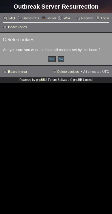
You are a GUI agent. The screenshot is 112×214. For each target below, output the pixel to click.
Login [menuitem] (105, 18)
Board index (17, 27)
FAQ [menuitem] (11, 18)
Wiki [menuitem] (67, 18)
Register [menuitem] (87, 18)
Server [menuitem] (51, 18)
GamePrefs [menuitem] (30, 18)
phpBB (40, 79)
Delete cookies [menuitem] (68, 71)
